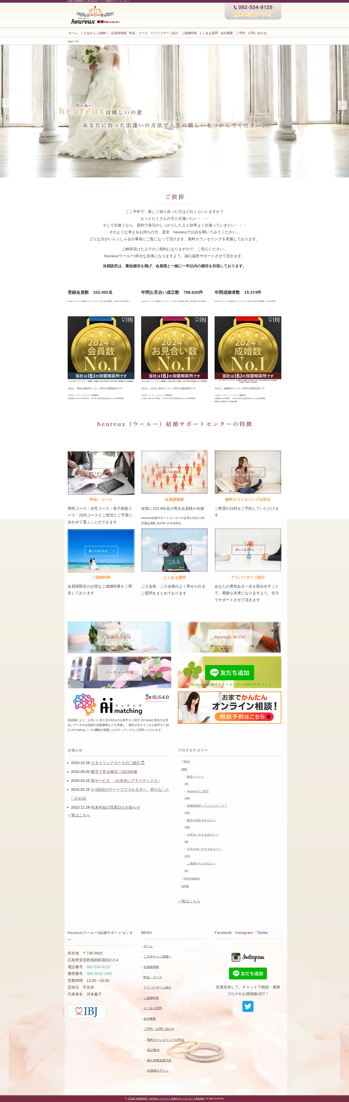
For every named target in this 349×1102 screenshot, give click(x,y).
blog (186, 761)
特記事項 (153, 1050)
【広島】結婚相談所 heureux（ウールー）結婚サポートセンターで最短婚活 (166, 1098)
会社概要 (227, 33)
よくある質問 (208, 33)
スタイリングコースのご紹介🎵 (118, 763)
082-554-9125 (98, 967)
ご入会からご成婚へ (94, 33)
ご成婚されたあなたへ (201, 863)
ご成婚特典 (189, 33)
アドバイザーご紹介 (164, 33)
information (191, 878)
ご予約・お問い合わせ (251, 33)
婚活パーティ (195, 776)
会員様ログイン (158, 1070)
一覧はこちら (79, 815)
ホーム (73, 33)
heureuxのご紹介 (198, 791)
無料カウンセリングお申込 (165, 1040)
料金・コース (138, 33)
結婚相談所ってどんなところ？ (207, 805)
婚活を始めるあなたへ (201, 820)
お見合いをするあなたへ (203, 834)
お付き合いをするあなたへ (204, 849)
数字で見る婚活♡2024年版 (114, 772)
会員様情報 (118, 33)
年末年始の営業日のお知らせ (115, 807)
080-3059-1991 (99, 974)
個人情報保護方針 (159, 1060)
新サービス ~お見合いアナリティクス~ (125, 781)
